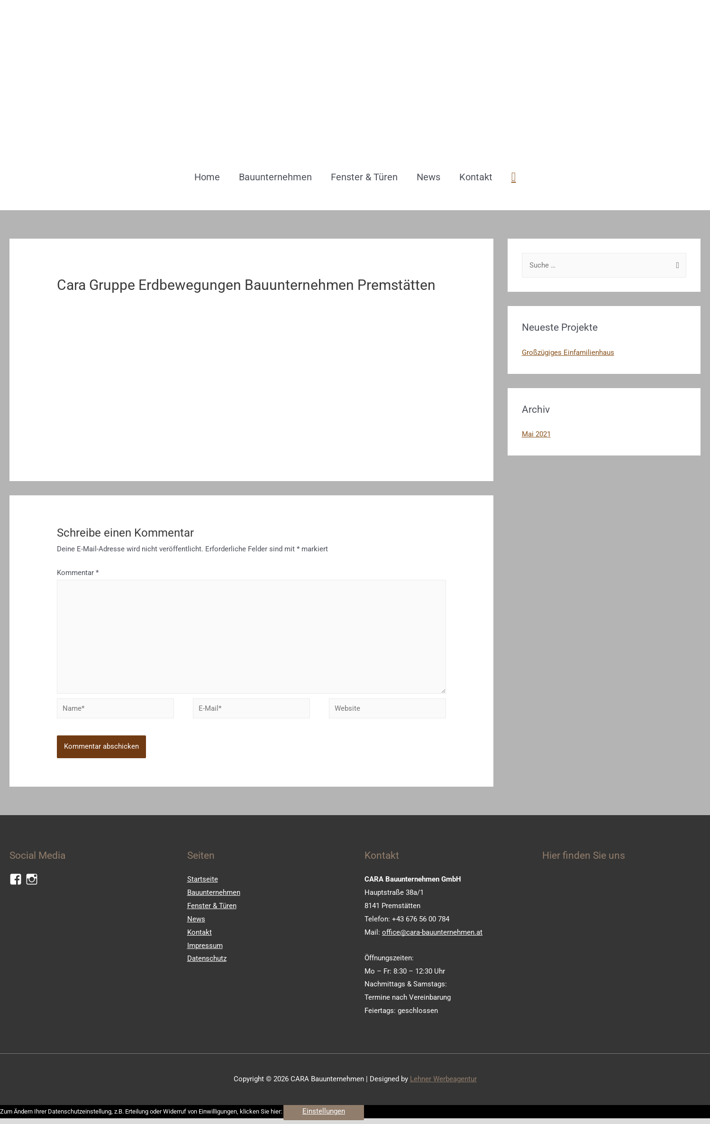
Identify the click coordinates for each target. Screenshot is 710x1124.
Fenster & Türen (364, 177)
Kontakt (475, 177)
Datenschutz (207, 962)
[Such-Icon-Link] (513, 177)
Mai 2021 (536, 434)
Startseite (202, 883)
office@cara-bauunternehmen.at (432, 936)
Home (207, 177)
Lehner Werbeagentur (443, 1082)
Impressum (205, 949)
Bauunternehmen (275, 177)
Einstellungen (323, 1115)
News (428, 177)
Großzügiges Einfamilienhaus (568, 352)
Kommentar (78, 572)
